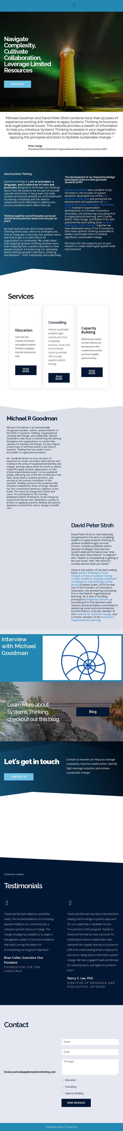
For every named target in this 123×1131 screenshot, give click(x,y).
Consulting (70, 1087)
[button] (74, 5)
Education (70, 1080)
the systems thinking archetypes (86, 203)
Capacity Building (74, 1093)
